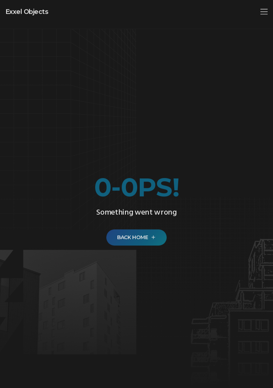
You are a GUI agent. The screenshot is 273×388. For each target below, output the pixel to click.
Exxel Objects (26, 10)
